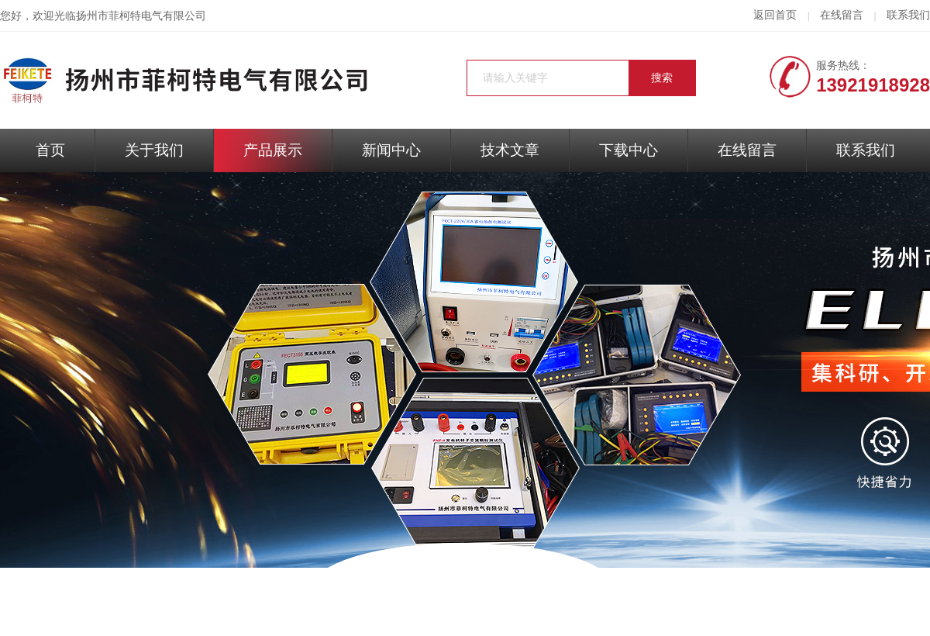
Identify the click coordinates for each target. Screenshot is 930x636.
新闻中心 (391, 150)
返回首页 (775, 15)
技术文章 (509, 150)
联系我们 (908, 15)
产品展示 (272, 150)
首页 (50, 150)
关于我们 (154, 150)
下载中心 (628, 150)
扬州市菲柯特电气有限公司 (141, 16)
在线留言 (841, 15)
